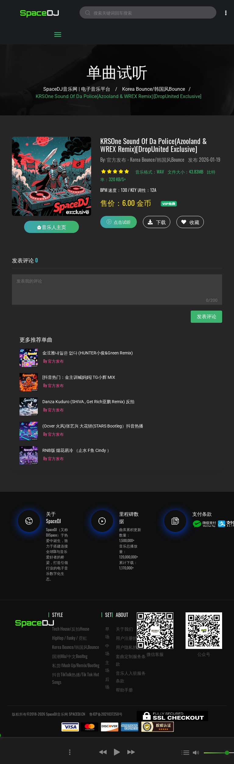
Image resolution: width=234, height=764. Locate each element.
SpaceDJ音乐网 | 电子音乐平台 (76, 89)
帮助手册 (124, 689)
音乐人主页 (51, 227)
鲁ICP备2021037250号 (105, 713)
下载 (157, 222)
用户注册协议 (128, 638)
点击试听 (119, 221)
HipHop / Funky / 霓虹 (69, 638)
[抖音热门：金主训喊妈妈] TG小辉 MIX (78, 377)
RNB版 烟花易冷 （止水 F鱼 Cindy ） (76, 450)
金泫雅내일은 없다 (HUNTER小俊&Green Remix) (87, 353)
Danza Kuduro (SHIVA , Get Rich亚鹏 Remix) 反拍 (88, 402)
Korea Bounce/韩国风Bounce (153, 89)
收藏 (190, 222)
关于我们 (124, 628)
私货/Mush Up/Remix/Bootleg (75, 665)
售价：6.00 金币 (125, 202)
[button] (87, 751)
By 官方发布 (53, 361)
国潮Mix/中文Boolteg (69, 656)
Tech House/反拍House (70, 628)
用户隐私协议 (128, 647)
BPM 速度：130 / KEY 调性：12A (128, 190)
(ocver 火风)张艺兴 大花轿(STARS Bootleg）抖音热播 (92, 426)
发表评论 (206, 316)
